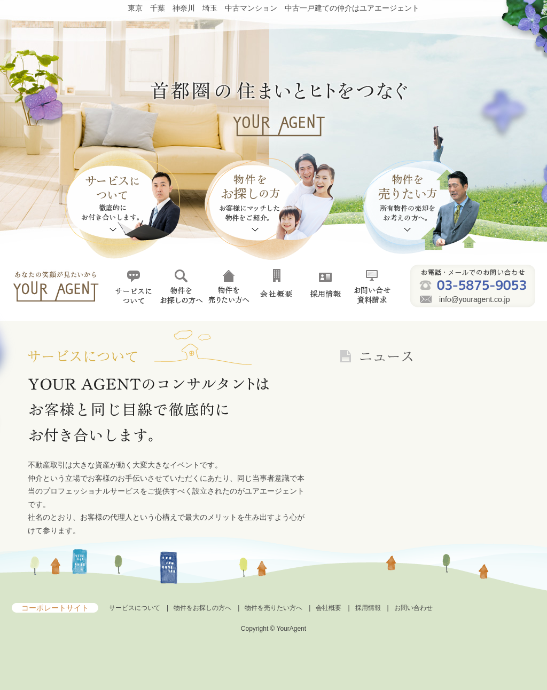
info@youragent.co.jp (474, 299)
